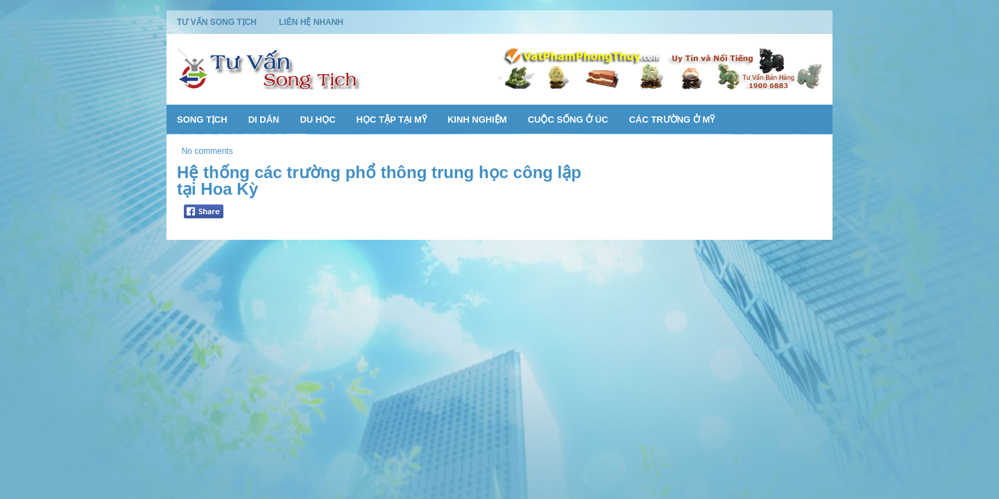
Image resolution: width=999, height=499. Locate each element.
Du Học (317, 119)
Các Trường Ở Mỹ (672, 119)
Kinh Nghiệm (477, 119)
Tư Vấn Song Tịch (217, 22)
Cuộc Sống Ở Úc (568, 119)
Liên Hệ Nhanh (311, 22)
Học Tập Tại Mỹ (392, 119)
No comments (207, 151)
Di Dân (264, 119)
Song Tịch (202, 119)
